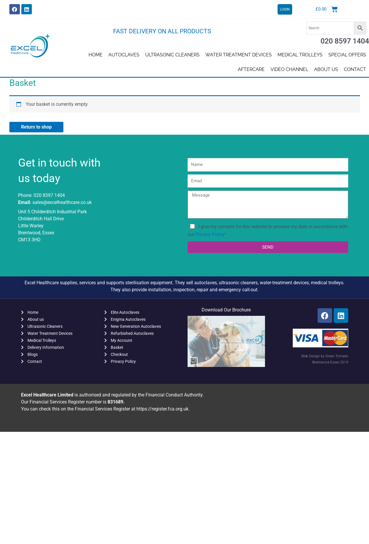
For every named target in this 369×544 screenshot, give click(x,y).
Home (96, 55)
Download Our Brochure (226, 310)
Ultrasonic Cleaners (172, 55)
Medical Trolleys (300, 55)
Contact (355, 69)
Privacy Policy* (210, 234)
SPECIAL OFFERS (347, 55)
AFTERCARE (251, 69)
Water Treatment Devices (238, 55)
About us (326, 69)
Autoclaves (123, 55)
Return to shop (36, 127)
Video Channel (289, 69)
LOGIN (285, 9)
